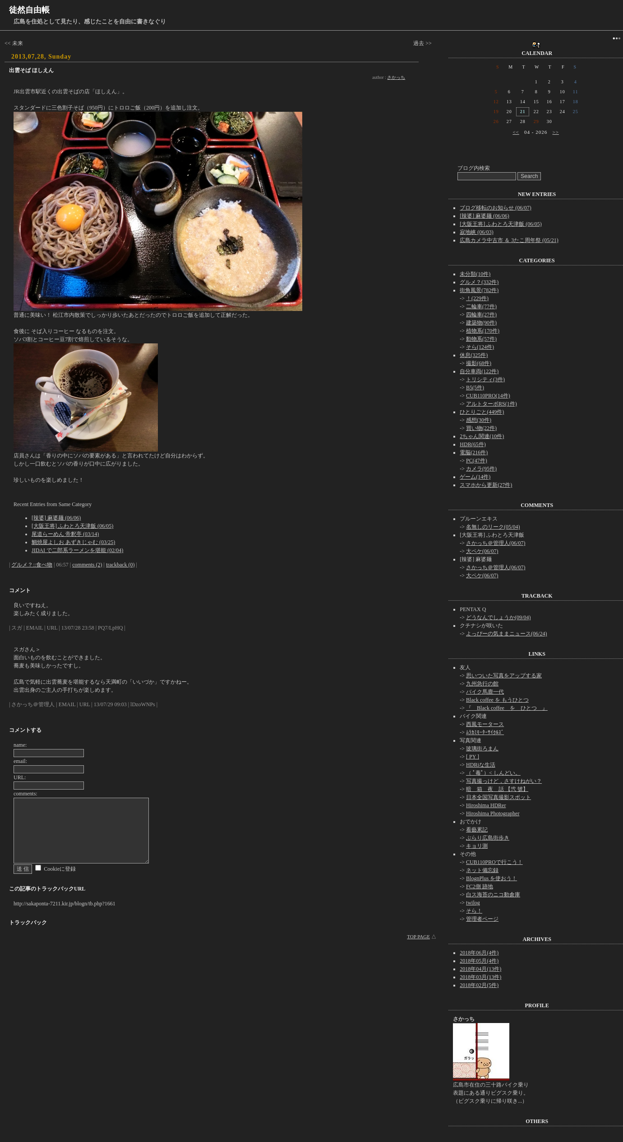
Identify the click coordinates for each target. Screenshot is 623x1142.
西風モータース (485, 724)
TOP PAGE (418, 936)
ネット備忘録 (482, 870)
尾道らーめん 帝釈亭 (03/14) (65, 534)
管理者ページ (482, 919)
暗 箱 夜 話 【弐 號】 (497, 789)
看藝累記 (477, 830)
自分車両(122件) (479, 371)
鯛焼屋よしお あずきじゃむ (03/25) (73, 542)
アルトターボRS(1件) (491, 404)
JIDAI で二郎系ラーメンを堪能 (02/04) (77, 550)
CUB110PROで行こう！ (494, 862)
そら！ (474, 911)
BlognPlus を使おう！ (491, 878)
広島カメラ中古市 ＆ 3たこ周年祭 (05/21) (509, 240)
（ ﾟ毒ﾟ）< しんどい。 (493, 773)
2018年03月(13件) (480, 977)
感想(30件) (478, 420)
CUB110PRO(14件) (488, 396)
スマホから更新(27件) (486, 485)
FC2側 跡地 (479, 886)
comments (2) (87, 565)
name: (20, 745)
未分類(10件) (475, 274)
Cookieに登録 (60, 869)
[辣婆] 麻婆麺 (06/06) (56, 518)
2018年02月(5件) (479, 985)
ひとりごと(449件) (482, 412)
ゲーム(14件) (475, 477)
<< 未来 (14, 43)
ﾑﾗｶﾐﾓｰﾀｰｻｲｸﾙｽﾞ (485, 732)
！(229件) (477, 298)
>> (556, 132)
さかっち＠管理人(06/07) (495, 543)
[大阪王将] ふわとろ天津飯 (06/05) (72, 526)
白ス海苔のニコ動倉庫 (493, 894)
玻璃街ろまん (482, 748)
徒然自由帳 (29, 9)
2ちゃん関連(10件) (482, 436)
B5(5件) (475, 387)
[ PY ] (472, 757)
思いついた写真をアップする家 (504, 675)
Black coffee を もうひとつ (497, 700)
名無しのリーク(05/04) (493, 527)
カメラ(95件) (481, 469)
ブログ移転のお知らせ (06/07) (495, 208)
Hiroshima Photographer (492, 813)
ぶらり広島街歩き (487, 838)
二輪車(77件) (481, 306)
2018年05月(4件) (479, 961)
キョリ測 (477, 846)
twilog (473, 903)
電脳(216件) (474, 452)
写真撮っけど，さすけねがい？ (504, 781)
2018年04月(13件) (480, 969)
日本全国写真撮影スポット (498, 797)
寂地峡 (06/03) (476, 232)
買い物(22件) (481, 428)
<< (515, 132)
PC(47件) (476, 460)
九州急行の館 (482, 684)
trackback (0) (120, 565)
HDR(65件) (472, 444)
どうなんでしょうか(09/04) (498, 617)
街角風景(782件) (479, 290)
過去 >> (422, 43)
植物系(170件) (482, 331)
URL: (20, 777)
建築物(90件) (481, 323)
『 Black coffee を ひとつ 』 (507, 708)
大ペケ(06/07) (482, 551)
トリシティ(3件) (485, 379)
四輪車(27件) (481, 314)
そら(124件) (480, 347)
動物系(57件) (481, 339)
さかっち (396, 77)
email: (20, 761)
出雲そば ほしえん (31, 70)
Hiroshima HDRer (486, 805)
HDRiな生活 (480, 765)
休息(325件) (474, 355)
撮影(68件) (478, 363)
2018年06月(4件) (479, 953)
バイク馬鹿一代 (485, 692)
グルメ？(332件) (479, 282)
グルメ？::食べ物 (31, 565)
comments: (25, 793)
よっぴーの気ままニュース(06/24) (506, 633)
